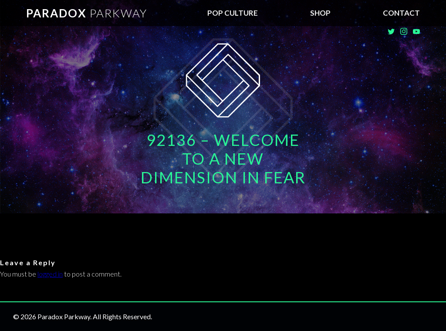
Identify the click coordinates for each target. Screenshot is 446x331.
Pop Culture (232, 12)
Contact (401, 12)
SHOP (320, 12)
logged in (50, 274)
